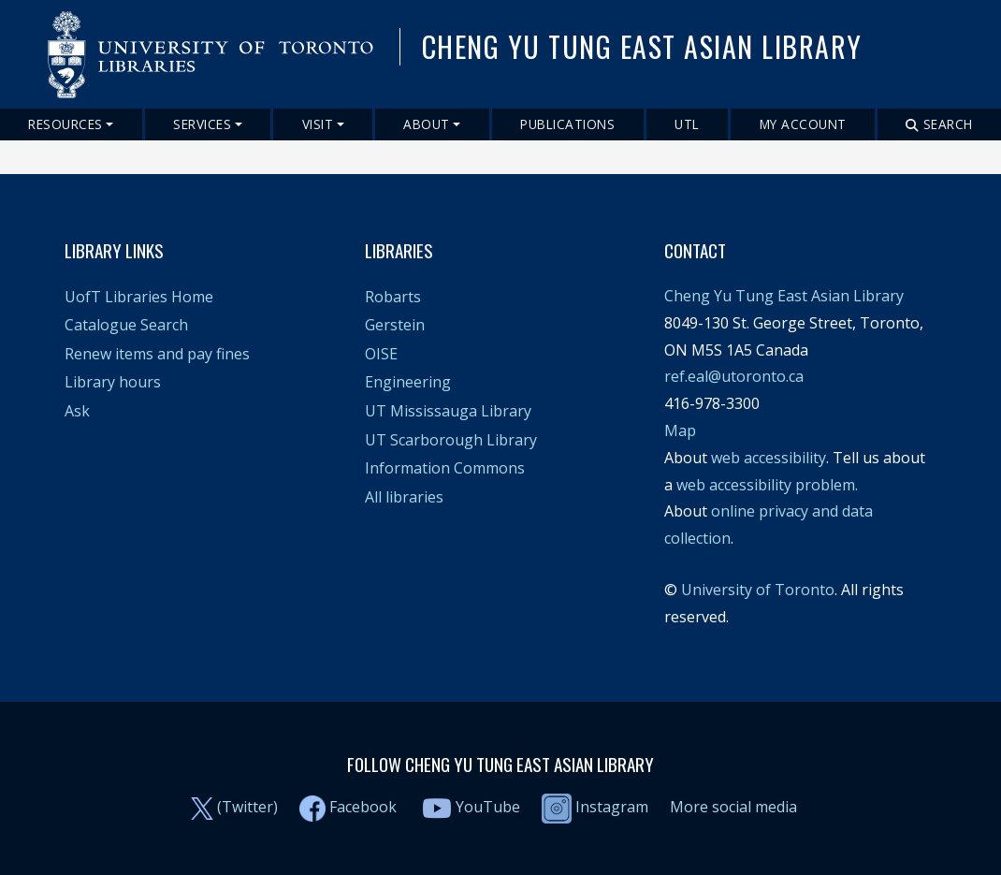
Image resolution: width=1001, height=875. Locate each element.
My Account (803, 124)
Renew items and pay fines (157, 353)
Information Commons (445, 468)
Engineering (408, 382)
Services (202, 124)
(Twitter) (247, 806)
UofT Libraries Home (139, 296)
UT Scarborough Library (451, 440)
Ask (77, 411)
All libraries (404, 497)
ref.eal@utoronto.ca (734, 376)
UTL (687, 124)
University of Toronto (757, 589)
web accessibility (768, 457)
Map (680, 430)
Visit (318, 124)
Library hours (113, 382)
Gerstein (395, 324)
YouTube (488, 806)
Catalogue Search (126, 324)
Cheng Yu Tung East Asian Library (784, 295)
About (426, 124)
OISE (381, 353)
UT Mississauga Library (448, 411)
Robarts (393, 296)
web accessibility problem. (767, 484)
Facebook (363, 806)
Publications (567, 124)
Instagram (595, 806)
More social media (733, 806)
